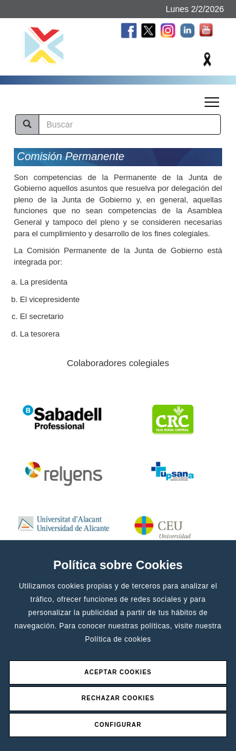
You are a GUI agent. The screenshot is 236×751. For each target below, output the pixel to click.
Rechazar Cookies (118, 698)
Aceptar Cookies (118, 672)
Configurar (118, 724)
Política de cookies (118, 639)
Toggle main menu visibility (213, 98)
